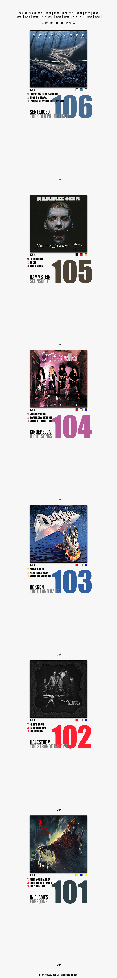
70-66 (79, 13)
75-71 (72, 13)
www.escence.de (53, 975)
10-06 (89, 16)
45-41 (35, 16)
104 (56, 23)
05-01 (97, 16)
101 (71, 23)
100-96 (32, 13)
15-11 (82, 16)
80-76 (64, 13)
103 (61, 23)
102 (66, 23)
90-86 (48, 13)
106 (46, 23)
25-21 (66, 16)
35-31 (50, 16)
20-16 (74, 16)
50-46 (27, 16)
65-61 (87, 13)
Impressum (74, 975)
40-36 (43, 16)
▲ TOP (58, 180)
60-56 (95, 13)
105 (51, 23)
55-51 (19, 16)
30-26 (58, 16)
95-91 (41, 13)
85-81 (56, 13)
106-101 (23, 13)
